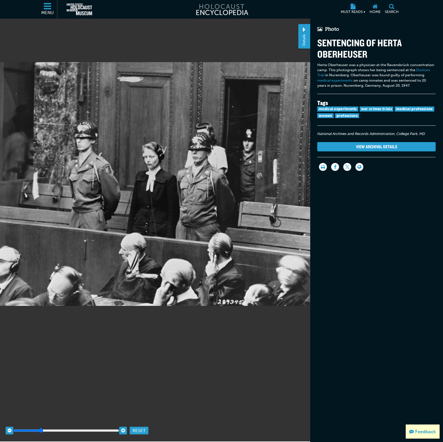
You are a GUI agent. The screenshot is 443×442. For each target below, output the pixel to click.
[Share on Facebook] (335, 167)
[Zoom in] (123, 427)
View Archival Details (376, 146)
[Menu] (48, 9)
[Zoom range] (66, 427)
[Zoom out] (9, 427)
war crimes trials (376, 109)
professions (347, 116)
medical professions (414, 109)
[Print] (323, 167)
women (325, 116)
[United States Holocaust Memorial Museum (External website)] (79, 9)
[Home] (375, 9)
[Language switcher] (359, 167)
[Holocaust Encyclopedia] (221, 9)
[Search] (392, 9)
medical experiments (335, 80)
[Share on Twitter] (347, 167)
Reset (139, 427)
